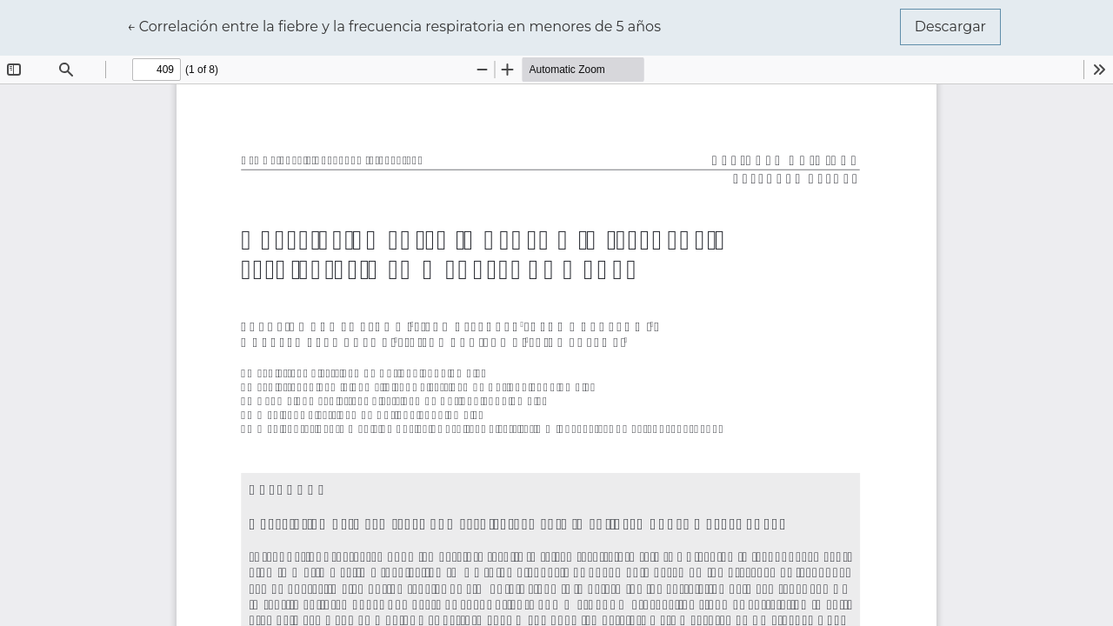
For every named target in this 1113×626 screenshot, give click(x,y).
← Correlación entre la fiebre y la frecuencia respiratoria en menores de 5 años (394, 25)
